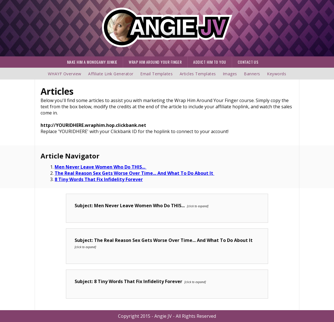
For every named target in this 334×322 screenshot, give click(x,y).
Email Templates (156, 73)
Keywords (276, 73)
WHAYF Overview (64, 73)
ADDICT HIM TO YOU (209, 62)
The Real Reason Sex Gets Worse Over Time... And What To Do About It (134, 173)
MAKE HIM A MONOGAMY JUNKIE (92, 62)
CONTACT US (248, 62)
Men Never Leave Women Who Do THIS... (100, 167)
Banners (252, 73)
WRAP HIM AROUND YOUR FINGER (155, 62)
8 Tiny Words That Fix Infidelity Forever (99, 179)
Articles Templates (198, 73)
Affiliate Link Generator (110, 73)
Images (230, 73)
